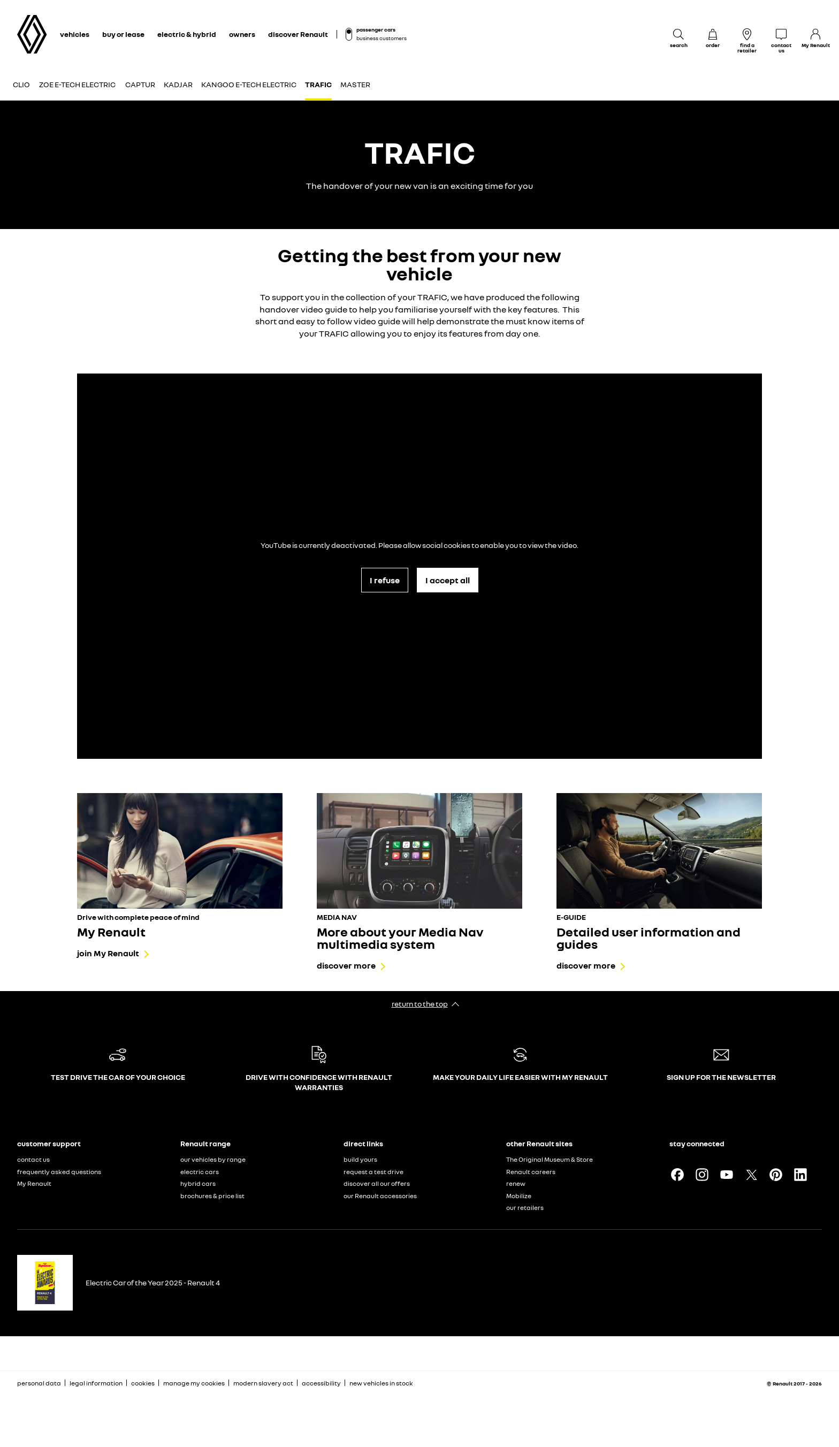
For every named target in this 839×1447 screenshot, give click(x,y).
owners (242, 34)
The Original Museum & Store (549, 1159)
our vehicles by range (213, 1159)
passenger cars (375, 29)
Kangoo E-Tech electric (248, 84)
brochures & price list (212, 1196)
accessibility (321, 1383)
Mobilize (518, 1196)
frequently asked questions (59, 1172)
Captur (140, 84)
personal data (39, 1383)
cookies (143, 1383)
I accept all (447, 580)
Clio (21, 84)
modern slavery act (263, 1383)
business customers (381, 38)
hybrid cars (198, 1183)
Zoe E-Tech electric (77, 84)
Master (355, 84)
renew (515, 1183)
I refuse (385, 580)
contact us (33, 1159)
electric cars (199, 1172)
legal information (96, 1383)
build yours (360, 1159)
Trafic (318, 84)
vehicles (74, 34)
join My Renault (108, 953)
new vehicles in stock (381, 1383)
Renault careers (530, 1172)
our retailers (525, 1208)
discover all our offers (377, 1183)
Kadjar (178, 84)
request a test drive (373, 1172)
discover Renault (298, 34)
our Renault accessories (380, 1196)
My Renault (34, 1183)
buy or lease (123, 34)
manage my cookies (194, 1383)
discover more (346, 965)
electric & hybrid (186, 34)
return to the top (420, 1003)
